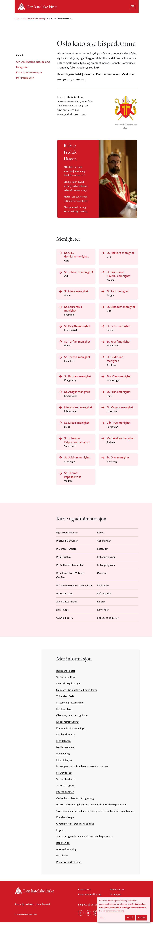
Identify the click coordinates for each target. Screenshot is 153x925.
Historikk (88, 74)
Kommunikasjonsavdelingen (71, 730)
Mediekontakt (117, 892)
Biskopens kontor (65, 673)
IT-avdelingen (63, 743)
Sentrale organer (65, 788)
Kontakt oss (84, 892)
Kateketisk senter (65, 737)
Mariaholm (62, 858)
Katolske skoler (64, 711)
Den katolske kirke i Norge (34, 18)
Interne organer (65, 794)
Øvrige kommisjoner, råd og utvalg (75, 800)
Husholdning (63, 756)
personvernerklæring (115, 910)
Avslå (130, 917)
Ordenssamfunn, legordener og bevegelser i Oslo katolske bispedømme (95, 813)
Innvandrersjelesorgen (68, 686)
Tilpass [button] (101, 917)
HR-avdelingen (64, 762)
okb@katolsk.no (74, 97)
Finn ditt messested (107, 74)
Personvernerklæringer (69, 864)
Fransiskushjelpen (65, 819)
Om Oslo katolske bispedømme (33, 61)
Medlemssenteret (65, 749)
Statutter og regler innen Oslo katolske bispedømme (84, 839)
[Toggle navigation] (132, 6)
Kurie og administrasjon (29, 72)
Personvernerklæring (89, 897)
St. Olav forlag (64, 775)
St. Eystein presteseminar (70, 705)
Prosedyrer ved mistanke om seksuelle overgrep (82, 769)
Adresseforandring (66, 851)
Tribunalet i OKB (65, 698)
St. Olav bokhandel (66, 781)
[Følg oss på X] (88, 915)
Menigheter (22, 67)
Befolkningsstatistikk (69, 74)
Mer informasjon (25, 77)
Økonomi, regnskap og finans (72, 718)
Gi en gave (115, 897)
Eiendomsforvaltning (67, 724)
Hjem (17, 18)
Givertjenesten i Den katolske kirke (75, 826)
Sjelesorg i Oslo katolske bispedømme (76, 692)
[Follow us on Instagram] (95, 915)
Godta (141, 917)
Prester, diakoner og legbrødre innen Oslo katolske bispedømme (91, 807)
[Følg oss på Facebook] (80, 915)
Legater (60, 832)
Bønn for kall (63, 845)
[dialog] (123, 909)
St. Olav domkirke (66, 679)
